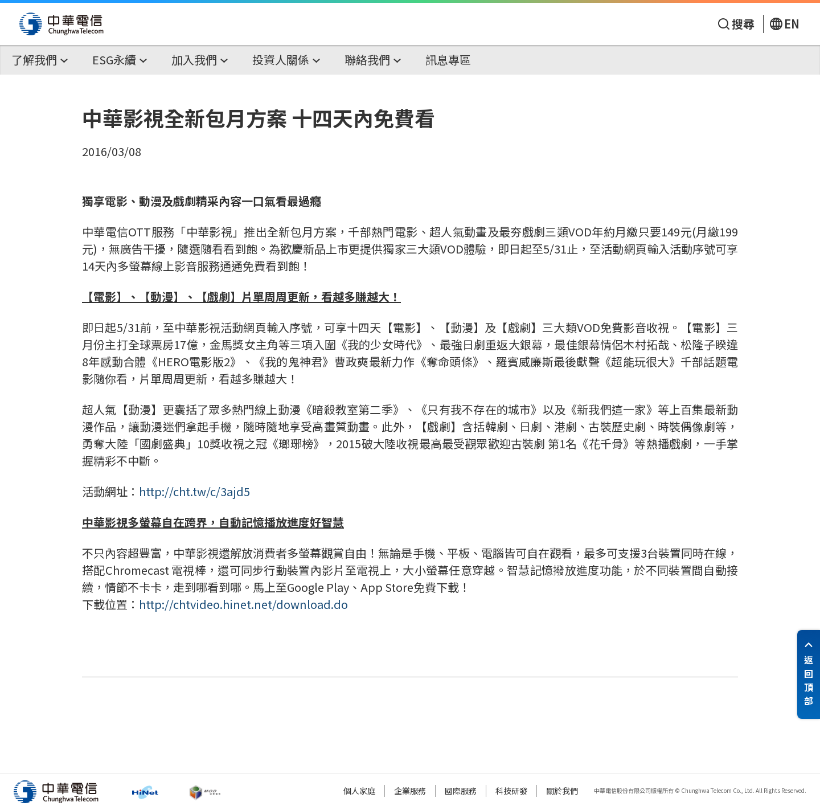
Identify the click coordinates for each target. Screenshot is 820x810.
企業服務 (410, 790)
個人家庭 (359, 790)
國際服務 (461, 790)
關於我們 (562, 790)
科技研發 (511, 790)
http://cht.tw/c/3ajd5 (194, 491)
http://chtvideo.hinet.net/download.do (243, 604)
